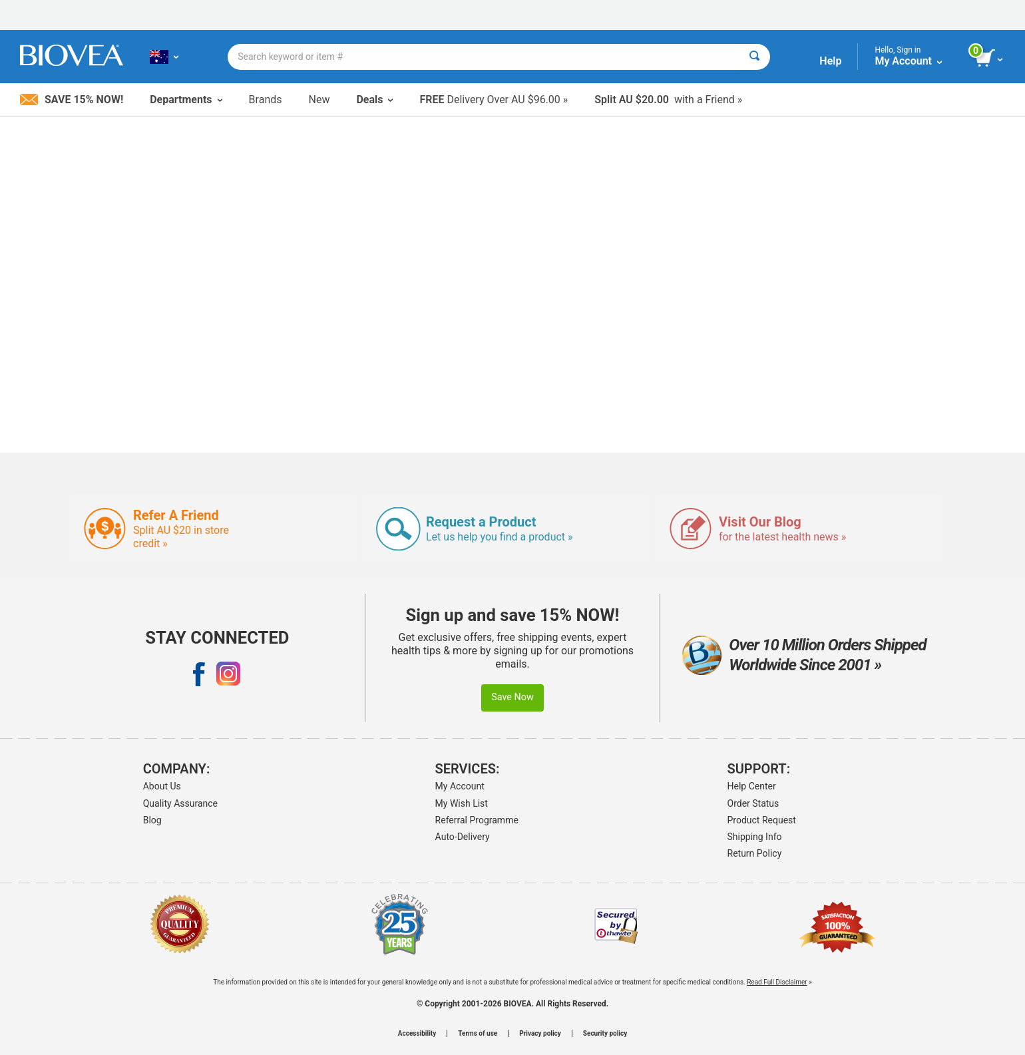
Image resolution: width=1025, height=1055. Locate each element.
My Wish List (461, 803)
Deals (374, 99)
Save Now (512, 697)
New (319, 99)
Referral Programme (476, 820)
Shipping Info (754, 836)
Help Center (751, 786)
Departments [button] (186, 99)
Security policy (605, 1033)
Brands (265, 99)
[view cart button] (990, 58)
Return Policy (754, 853)
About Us (162, 786)
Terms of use (477, 1033)
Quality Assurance (180, 803)
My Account (460, 786)
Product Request (761, 820)
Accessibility (417, 1033)
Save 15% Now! (71, 99)
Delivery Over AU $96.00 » (493, 99)
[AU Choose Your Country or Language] (164, 56)
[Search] (754, 57)
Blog (152, 820)
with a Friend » (668, 99)
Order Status (753, 803)
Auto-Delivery (462, 836)
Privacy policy (540, 1033)
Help (830, 61)
